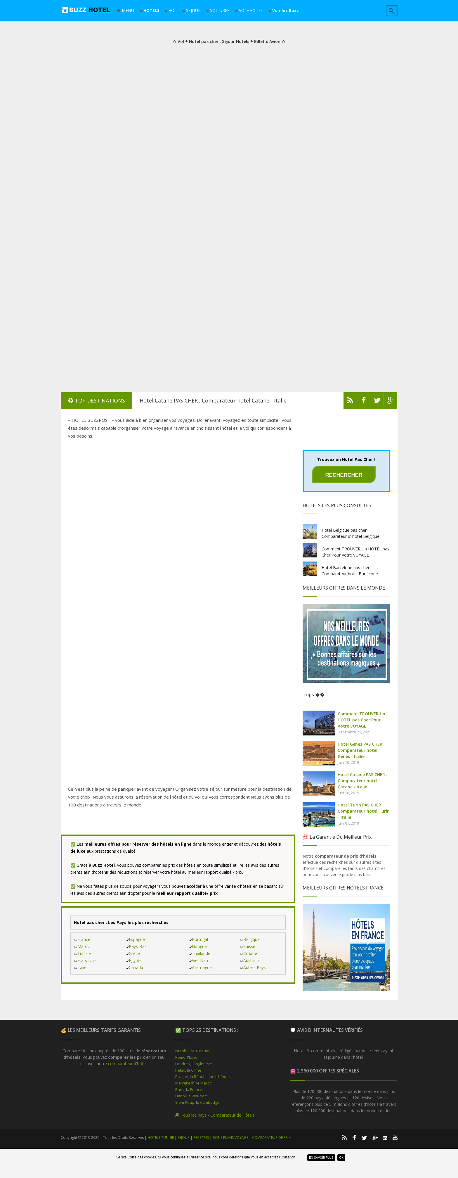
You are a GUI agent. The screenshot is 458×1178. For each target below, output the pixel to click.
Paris (179, 1089)
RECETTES (201, 1137)
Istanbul (182, 1050)
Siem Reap (184, 1102)
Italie (81, 967)
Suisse (249, 946)
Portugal (200, 939)
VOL (173, 11)
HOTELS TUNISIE (161, 1137)
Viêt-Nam (200, 1095)
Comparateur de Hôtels (232, 1115)
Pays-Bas (138, 946)
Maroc (83, 946)
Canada (136, 967)
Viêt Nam (200, 960)
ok (341, 1158)
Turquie (202, 1050)
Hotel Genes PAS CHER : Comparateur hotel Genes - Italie (361, 750)
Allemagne (202, 967)
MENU (128, 11)
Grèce (134, 953)
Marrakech (185, 1083)
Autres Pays (254, 967)
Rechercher (343, 475)
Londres (182, 1063)
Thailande (201, 953)
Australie (251, 960)
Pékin (180, 1070)
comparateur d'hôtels (128, 1063)
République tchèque (212, 1076)
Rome (180, 1057)
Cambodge (209, 1102)
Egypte (135, 960)
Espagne (137, 939)
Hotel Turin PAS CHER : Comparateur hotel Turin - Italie (364, 811)
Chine (196, 1070)
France (83, 939)
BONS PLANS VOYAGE (230, 1137)
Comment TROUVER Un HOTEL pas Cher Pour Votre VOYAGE (361, 720)
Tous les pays (194, 1115)
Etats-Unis (87, 960)
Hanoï (180, 1095)
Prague (181, 1076)
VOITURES (220, 11)
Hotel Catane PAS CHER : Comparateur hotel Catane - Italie (213, 400)
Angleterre (202, 1063)
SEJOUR (193, 11)
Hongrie (199, 946)
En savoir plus (321, 1158)
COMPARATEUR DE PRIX (271, 1137)
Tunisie (84, 953)
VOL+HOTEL (251, 11)
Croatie (250, 953)
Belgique (251, 939)
